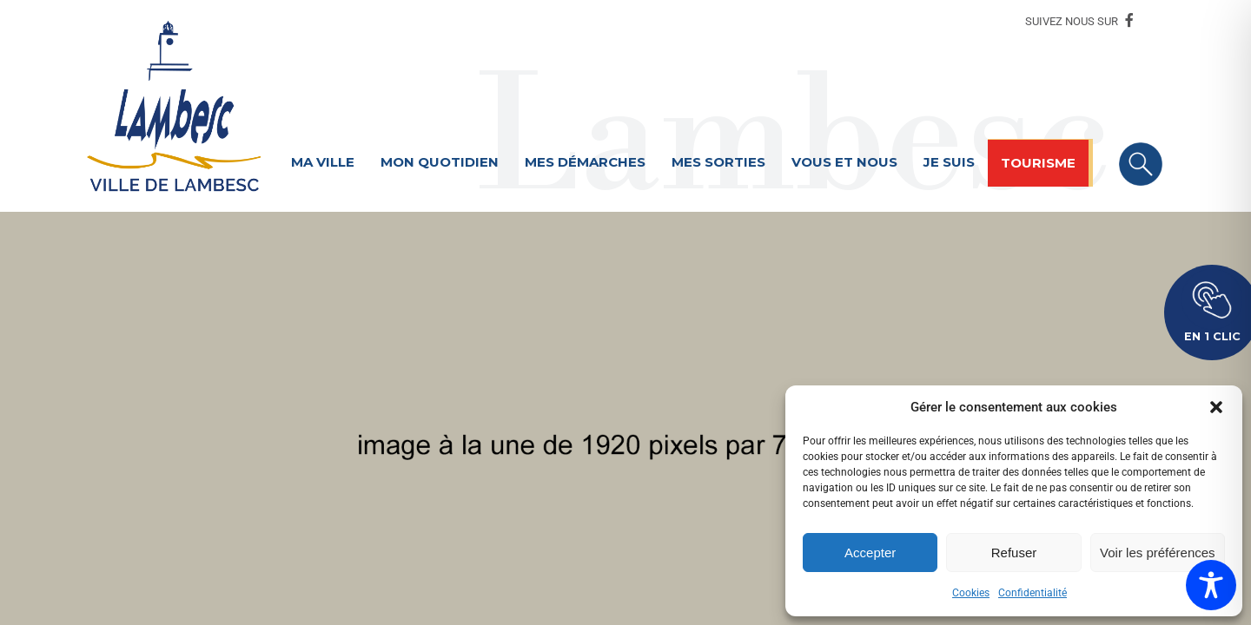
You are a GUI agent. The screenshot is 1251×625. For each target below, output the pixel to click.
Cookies (971, 593)
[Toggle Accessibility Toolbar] (1211, 585)
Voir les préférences (1157, 552)
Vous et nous (844, 162)
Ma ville (322, 162)
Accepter (870, 552)
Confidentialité (1032, 593)
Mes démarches (585, 162)
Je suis (949, 162)
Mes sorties (718, 162)
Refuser (1014, 552)
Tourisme (1038, 163)
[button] (1216, 407)
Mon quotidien (440, 162)
